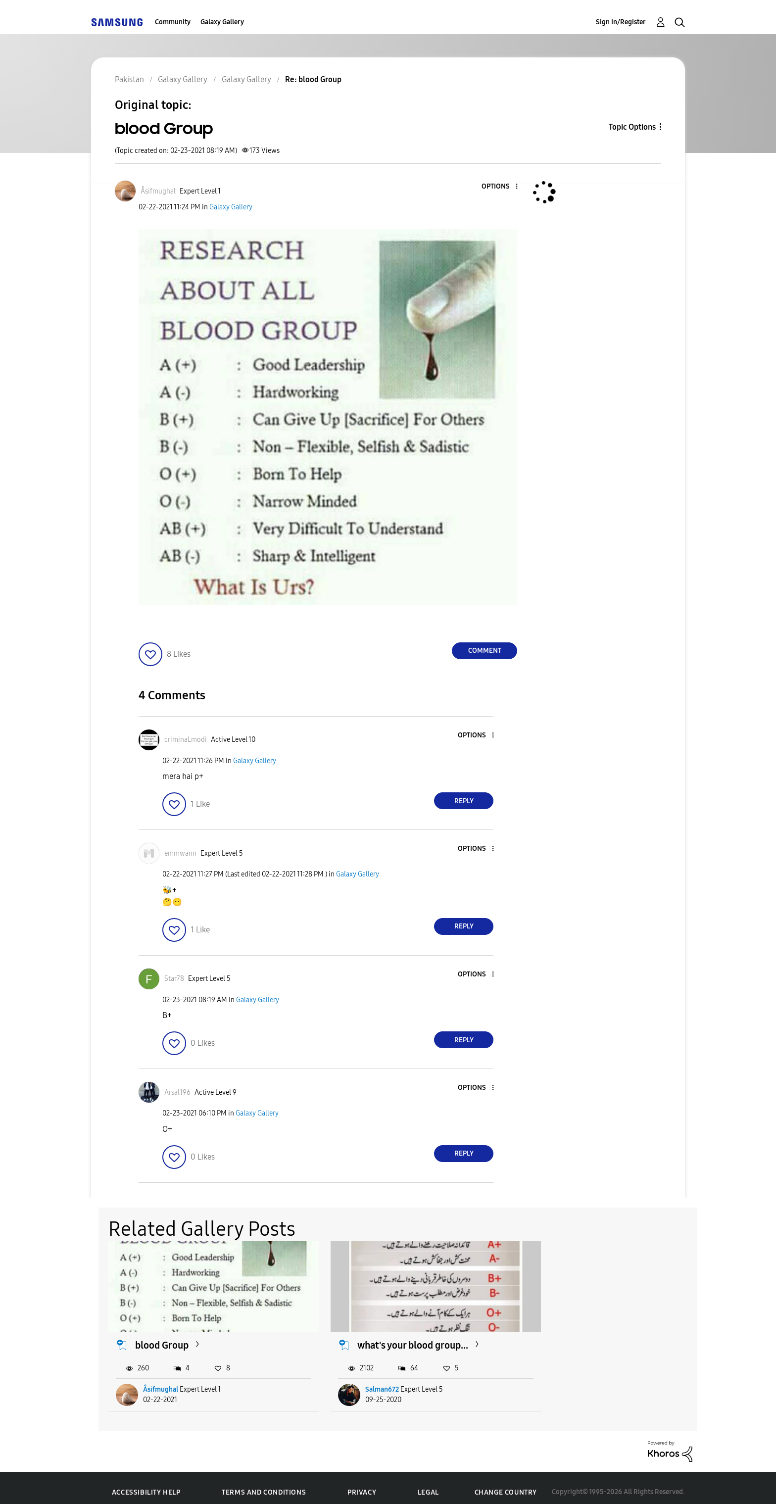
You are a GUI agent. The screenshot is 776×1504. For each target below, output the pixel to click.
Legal (428, 1484)
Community (173, 22)
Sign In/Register (621, 22)
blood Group (162, 1336)
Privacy (361, 1484)
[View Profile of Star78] (174, 978)
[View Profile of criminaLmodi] (185, 739)
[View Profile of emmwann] (180, 853)
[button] (500, 187)
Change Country (506, 1483)
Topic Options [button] (632, 127)
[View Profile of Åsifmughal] (158, 191)
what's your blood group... (393, 1336)
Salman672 (362, 1381)
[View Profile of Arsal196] (177, 1092)
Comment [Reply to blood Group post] (484, 650)
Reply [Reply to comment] (464, 801)
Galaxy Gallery (222, 22)
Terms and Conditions (264, 1484)
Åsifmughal (161, 1381)
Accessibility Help (146, 1484)
